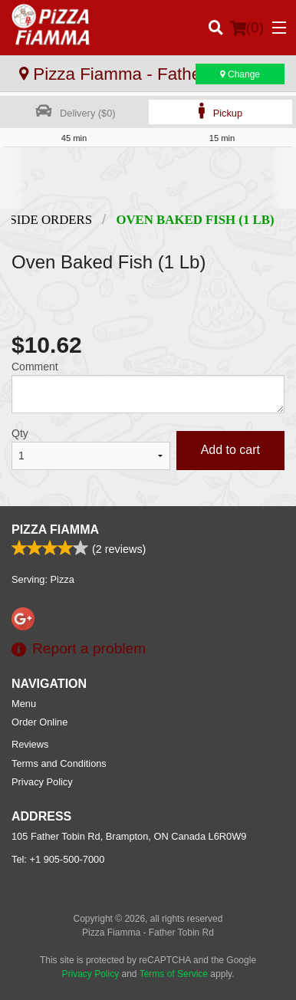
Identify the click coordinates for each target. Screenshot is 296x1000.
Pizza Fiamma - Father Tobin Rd (149, 74)
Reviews (30, 744)
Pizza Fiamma (55, 529)
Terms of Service (174, 974)
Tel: (58, 859)
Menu (24, 703)
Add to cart (230, 449)
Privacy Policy (42, 782)
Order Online (39, 722)
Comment (35, 366)
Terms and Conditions (59, 763)
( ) (247, 27)
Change (240, 74)
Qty (20, 433)
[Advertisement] (148, 178)
